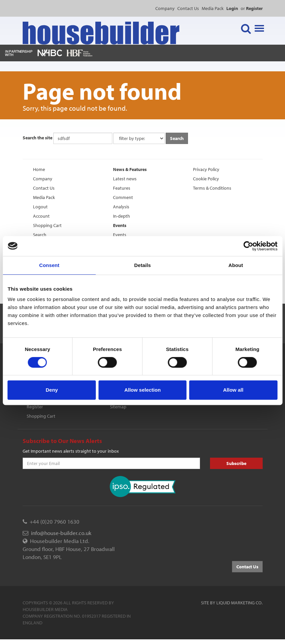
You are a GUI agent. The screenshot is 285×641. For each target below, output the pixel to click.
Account (41, 216)
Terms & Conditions (212, 188)
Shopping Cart (47, 225)
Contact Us (188, 8)
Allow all (233, 390)
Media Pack (213, 8)
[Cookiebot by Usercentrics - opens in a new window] (248, 246)
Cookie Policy (206, 179)
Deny (52, 390)
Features (121, 188)
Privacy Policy (206, 169)
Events (119, 225)
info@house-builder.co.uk (61, 532)
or (252, 8)
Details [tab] (142, 265)
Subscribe (236, 463)
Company (165, 8)
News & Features (130, 169)
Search (39, 235)
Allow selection (142, 390)
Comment (123, 197)
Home (39, 169)
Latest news (125, 179)
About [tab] (235, 265)
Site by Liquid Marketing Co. (232, 603)
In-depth (121, 216)
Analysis (121, 207)
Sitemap (118, 407)
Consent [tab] (49, 265)
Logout (40, 207)
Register (35, 407)
